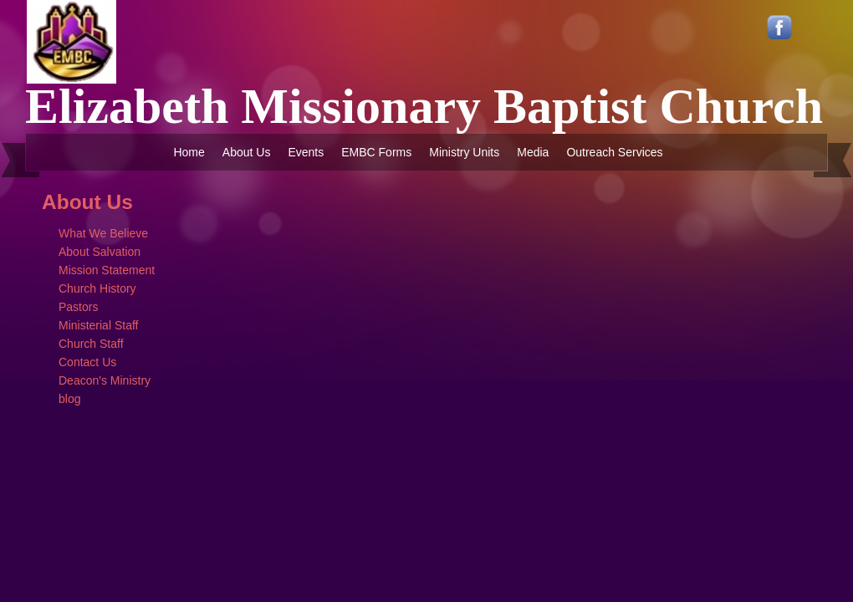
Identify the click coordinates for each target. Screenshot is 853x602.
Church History (97, 288)
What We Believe (103, 233)
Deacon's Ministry (105, 380)
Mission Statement (107, 270)
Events (306, 152)
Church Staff (91, 343)
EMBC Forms (376, 152)
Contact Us (87, 362)
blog (69, 399)
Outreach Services (614, 152)
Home (188, 152)
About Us (246, 152)
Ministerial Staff (98, 325)
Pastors (78, 307)
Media (533, 152)
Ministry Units (464, 152)
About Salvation (99, 251)
